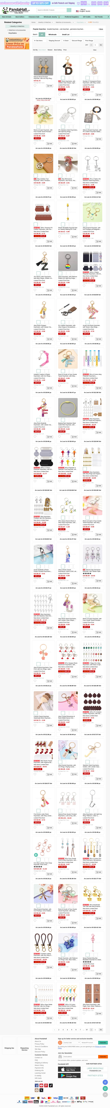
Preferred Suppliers (72, 17)
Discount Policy (40, 1052)
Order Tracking (105, 1082)
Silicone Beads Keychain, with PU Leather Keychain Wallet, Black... (92, 131)
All (42, 34)
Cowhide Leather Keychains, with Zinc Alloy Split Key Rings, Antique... (43, 955)
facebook (36, 1085)
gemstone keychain (76, 29)
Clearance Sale (34, 17)
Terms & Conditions (41, 1046)
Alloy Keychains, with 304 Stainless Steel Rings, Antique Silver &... (43, 615)
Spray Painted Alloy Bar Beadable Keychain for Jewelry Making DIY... (92, 959)
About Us (38, 1041)
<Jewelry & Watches (17, 26)
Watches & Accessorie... (64, 22)
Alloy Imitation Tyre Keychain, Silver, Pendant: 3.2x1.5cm (42, 180)
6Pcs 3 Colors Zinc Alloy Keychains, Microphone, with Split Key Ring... (92, 860)
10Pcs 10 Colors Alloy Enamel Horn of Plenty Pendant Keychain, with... (67, 1006)
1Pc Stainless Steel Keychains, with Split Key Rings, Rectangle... (67, 131)
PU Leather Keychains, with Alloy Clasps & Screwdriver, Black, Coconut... (66, 327)
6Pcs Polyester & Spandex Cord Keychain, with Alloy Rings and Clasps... (67, 469)
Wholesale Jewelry (52, 17)
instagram (36, 1090)
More (101, 29)
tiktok (51, 1085)
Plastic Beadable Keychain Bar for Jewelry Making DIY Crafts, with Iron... (67, 229)
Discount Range (77, 40)
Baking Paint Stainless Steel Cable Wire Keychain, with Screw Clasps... (67, 424)
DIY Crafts (86, 17)
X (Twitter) (41, 1090)
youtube (41, 1085)
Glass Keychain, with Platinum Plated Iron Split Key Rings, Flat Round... (67, 278)
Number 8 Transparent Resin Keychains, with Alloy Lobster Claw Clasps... (92, 82)
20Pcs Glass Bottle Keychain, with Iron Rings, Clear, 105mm (43, 1006)
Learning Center (40, 1073)
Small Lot (65, 34)
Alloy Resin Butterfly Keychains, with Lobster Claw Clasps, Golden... (43, 424)
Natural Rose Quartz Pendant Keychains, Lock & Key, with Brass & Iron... (67, 815)
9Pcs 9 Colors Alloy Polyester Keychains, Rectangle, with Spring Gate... (92, 376)
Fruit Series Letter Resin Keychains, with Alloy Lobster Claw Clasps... (43, 815)
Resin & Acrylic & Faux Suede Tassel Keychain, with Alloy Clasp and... (67, 376)
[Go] (96, 45)
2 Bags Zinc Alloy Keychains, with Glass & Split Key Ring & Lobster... (92, 664)
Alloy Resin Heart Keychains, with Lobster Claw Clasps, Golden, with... (67, 620)
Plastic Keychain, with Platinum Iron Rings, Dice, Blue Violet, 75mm (68, 959)
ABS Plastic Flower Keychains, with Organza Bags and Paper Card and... (43, 762)
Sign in (94, 11)
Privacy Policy (39, 1044)
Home (33, 22)
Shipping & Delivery (41, 1063)
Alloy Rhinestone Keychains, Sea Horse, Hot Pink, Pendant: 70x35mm (66, 180)
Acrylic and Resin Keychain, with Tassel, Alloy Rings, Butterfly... (91, 327)
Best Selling (58, 50)
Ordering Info (39, 1070)
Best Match (43, 50)
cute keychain (64, 29)
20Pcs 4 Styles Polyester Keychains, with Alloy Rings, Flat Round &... (92, 273)
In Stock (65, 40)
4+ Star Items (39, 40)
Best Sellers (20, 17)
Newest (51, 50)
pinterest (46, 1085)
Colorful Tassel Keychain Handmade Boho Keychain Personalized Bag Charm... (42, 718)
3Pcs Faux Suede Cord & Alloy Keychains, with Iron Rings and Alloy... (67, 860)
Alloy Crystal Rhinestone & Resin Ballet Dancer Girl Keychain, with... (66, 718)
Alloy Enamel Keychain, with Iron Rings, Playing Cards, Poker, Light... (67, 766)
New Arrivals (6, 17)
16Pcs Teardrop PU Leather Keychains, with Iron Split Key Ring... (43, 229)
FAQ (36, 1060)
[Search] (60, 10)
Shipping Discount (54, 40)
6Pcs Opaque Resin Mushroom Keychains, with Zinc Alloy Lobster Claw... (67, 664)
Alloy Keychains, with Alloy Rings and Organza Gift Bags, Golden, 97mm (92, 473)
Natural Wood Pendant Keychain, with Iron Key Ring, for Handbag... (43, 78)
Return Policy (39, 1065)
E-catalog (38, 1075)
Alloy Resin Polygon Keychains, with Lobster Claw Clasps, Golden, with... (43, 327)
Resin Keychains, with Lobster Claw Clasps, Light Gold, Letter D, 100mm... (66, 82)
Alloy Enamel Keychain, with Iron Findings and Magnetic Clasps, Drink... (91, 229)
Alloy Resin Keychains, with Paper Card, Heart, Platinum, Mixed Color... (92, 1006)
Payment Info (39, 1068)
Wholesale (53, 34)
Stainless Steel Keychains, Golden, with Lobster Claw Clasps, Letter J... (91, 766)
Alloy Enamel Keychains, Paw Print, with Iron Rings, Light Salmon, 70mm (43, 669)
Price (65, 50)
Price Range (89, 40)
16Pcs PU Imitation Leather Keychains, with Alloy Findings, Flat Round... (92, 713)
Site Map (38, 1049)
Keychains (80, 22)
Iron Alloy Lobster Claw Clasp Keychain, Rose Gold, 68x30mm (43, 864)
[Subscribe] (80, 1056)
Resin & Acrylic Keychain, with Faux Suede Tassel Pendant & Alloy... (43, 131)
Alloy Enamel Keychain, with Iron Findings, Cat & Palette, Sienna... (42, 910)
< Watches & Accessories (17, 30)
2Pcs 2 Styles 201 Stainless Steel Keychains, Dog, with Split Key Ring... (92, 180)
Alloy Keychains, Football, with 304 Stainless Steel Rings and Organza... (42, 518)
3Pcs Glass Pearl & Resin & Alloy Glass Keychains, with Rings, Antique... (67, 522)
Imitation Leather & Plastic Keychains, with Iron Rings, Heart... (42, 376)
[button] (108, 17)
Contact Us (38, 1057)
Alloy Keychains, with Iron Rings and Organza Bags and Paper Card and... (92, 420)
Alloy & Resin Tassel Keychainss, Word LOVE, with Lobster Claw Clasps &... (67, 571)
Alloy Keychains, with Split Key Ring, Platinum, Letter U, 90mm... (92, 815)
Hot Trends (100, 17)
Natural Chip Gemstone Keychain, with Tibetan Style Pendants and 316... (91, 571)
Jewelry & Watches (44, 22)
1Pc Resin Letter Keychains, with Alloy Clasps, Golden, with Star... (43, 278)
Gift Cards (38, 1078)
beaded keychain (53, 29)
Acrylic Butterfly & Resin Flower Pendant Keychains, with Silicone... (42, 571)
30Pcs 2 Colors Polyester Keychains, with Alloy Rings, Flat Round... (43, 469)
